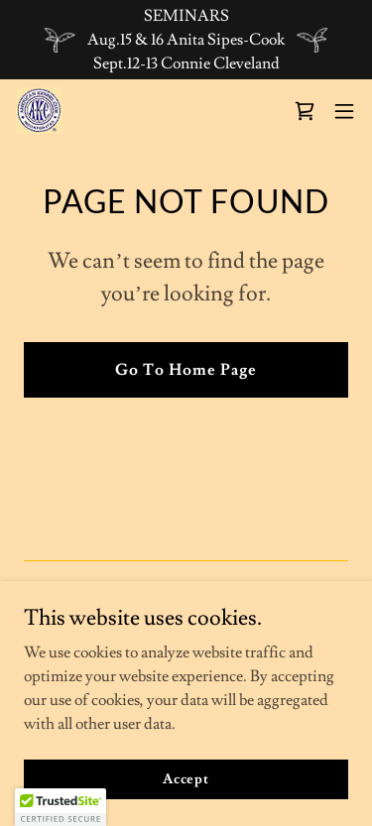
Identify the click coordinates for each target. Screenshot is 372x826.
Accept (186, 778)
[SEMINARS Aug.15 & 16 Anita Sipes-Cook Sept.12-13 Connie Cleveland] (186, 39)
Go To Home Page (186, 370)
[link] (39, 110)
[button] (344, 111)
